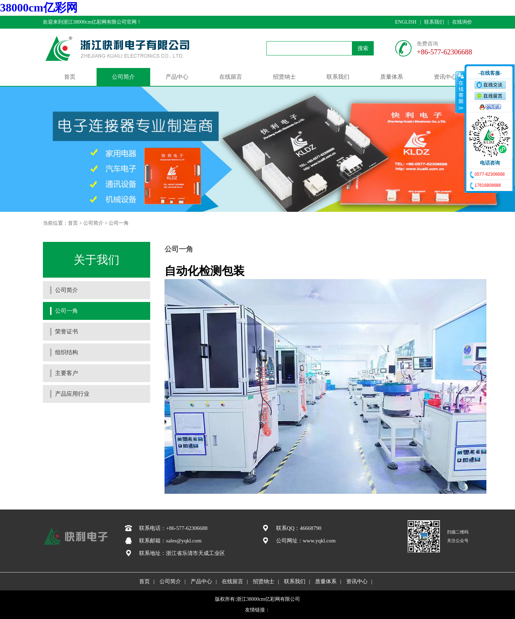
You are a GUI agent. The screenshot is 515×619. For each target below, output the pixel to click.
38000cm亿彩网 (39, 7)
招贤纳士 (284, 77)
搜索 (363, 48)
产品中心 (177, 77)
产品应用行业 (72, 394)
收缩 (460, 92)
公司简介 (123, 77)
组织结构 (66, 352)
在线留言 (230, 77)
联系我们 (434, 22)
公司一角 (119, 223)
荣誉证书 (66, 331)
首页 (69, 77)
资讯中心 (445, 77)
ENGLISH (405, 22)
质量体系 (391, 77)
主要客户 (66, 373)
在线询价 (462, 22)
